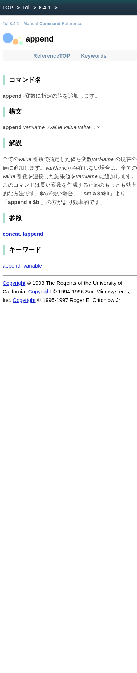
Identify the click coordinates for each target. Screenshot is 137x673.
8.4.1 (44, 7)
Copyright (14, 283)
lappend (33, 234)
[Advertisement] (67, 376)
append (11, 266)
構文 (15, 111)
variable (32, 266)
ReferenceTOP (51, 56)
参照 (15, 217)
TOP (7, 7)
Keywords (94, 56)
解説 (15, 143)
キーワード (25, 249)
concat (11, 234)
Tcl (26, 7)
